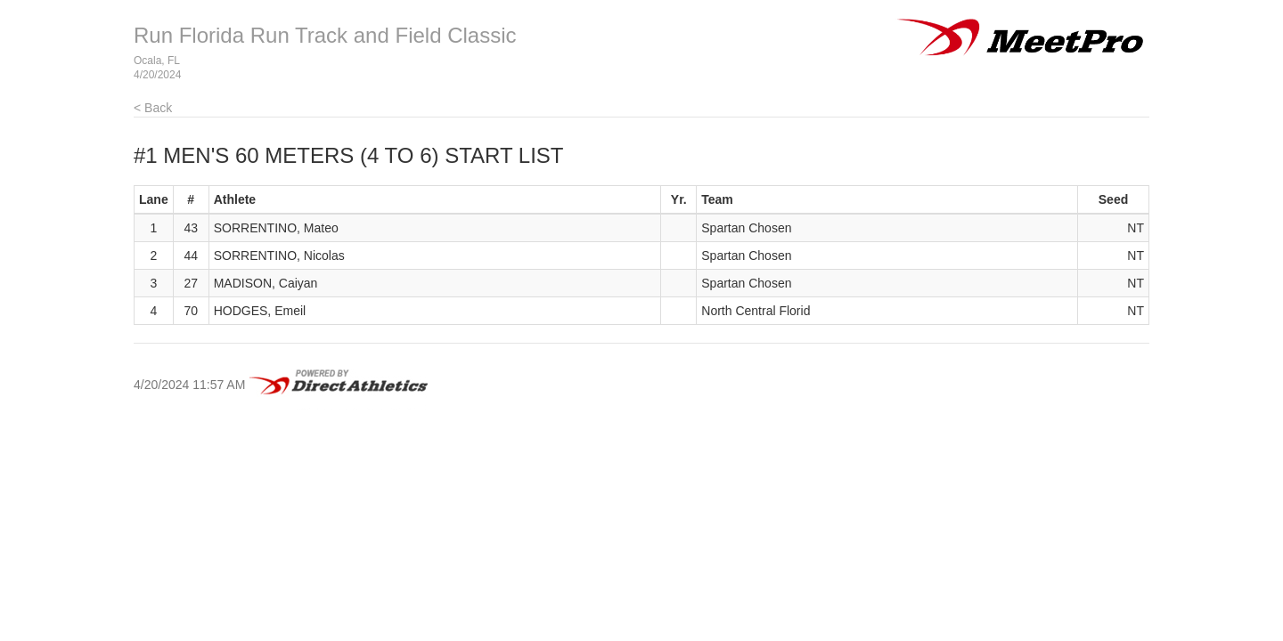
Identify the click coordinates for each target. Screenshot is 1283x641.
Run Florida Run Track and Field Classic (325, 35)
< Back (153, 108)
